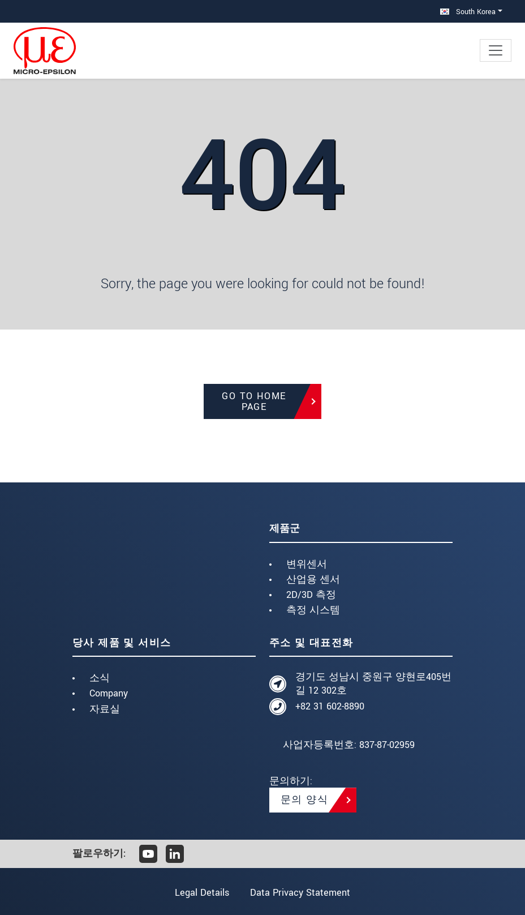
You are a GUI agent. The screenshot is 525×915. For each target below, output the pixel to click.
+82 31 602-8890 (329, 706)
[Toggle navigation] (495, 50)
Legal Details (201, 892)
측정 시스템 (313, 610)
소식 (99, 678)
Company (108, 693)
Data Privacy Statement (301, 892)
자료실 (104, 709)
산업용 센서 (313, 579)
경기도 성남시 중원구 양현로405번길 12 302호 (373, 683)
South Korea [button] (468, 11)
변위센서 (306, 564)
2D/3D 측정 (311, 595)
